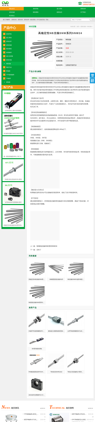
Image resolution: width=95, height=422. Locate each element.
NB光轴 (8, 63)
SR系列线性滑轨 (85, 298)
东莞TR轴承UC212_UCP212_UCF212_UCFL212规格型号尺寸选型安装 (31, 380)
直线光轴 (9, 60)
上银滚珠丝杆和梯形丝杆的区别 (31, 352)
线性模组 (35, 12)
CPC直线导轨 (40, 19)
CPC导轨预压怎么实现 (79, 347)
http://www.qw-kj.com (70, 410)
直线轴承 (9, 52)
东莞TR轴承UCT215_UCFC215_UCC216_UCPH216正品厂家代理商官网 (31, 347)
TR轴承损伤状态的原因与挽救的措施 (79, 374)
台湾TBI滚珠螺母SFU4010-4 (69, 302)
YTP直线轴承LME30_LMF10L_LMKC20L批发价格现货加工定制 (31, 342)
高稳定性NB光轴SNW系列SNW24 (36, 276)
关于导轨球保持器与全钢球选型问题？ (79, 355)
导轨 (47, 19)
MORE (42, 336)
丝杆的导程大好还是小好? (79, 369)
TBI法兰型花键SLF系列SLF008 (69, 322)
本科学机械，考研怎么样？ (31, 358)
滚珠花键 (12, 12)
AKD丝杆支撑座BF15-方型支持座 (86, 322)
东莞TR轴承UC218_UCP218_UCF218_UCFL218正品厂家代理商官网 (31, 363)
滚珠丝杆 (83, 8)
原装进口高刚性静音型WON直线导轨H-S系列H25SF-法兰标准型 (52, 302)
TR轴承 (8, 78)
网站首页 (12, 8)
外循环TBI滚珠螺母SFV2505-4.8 (36, 302)
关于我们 (83, 12)
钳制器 (8, 82)
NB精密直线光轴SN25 (52, 276)
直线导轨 (35, 8)
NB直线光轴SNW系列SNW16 (47, 246)
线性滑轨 (33, 19)
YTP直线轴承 (10, 74)
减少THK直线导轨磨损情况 (79, 361)
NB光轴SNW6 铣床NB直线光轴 (69, 276)
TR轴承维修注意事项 (78, 366)
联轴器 (8, 71)
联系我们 (12, 15)
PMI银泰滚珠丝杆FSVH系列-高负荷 (36, 322)
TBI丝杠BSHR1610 (52, 322)
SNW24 (68, 44)
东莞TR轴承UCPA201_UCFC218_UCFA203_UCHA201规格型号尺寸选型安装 (79, 342)
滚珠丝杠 (14, 19)
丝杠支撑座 (9, 56)
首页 (78, 26)
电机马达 (9, 67)
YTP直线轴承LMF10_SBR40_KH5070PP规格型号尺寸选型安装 (79, 350)
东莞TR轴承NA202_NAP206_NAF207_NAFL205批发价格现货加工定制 (31, 369)
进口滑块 (59, 8)
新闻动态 (59, 12)
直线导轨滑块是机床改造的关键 (31, 374)
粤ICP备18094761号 (66, 413)
